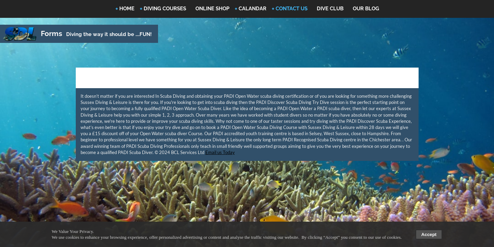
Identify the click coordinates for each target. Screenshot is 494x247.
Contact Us (292, 8)
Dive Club (330, 8)
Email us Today (220, 152)
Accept (428, 234)
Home (126, 8)
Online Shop (212, 8)
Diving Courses (165, 8)
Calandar (252, 8)
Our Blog (366, 8)
